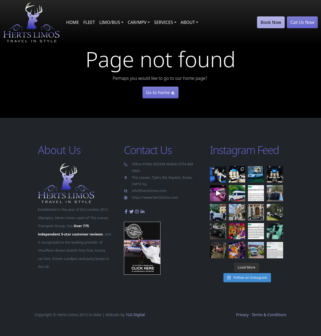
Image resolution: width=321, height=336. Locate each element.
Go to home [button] (160, 92)
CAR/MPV (137, 22)
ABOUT (188, 22)
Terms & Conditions (269, 314)
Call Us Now (302, 22)
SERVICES (163, 22)
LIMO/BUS (109, 22)
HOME (72, 22)
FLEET (89, 22)
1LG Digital (135, 314)
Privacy (242, 314)
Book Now (271, 22)
